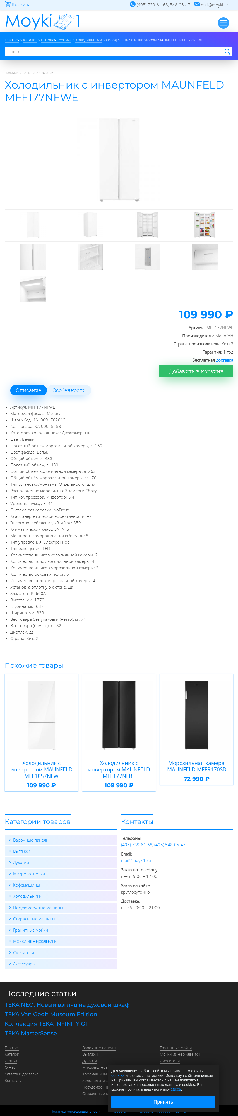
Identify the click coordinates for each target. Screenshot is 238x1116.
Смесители (23, 943)
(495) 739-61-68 (136, 836)
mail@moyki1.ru (136, 852)
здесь (176, 1089)
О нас (10, 1056)
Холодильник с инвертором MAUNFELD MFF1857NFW (41, 765)
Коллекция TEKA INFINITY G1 (46, 1013)
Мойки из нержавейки (35, 932)
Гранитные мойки (30, 921)
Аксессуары (24, 955)
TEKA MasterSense (31, 1023)
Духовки (21, 854)
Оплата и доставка (21, 1062)
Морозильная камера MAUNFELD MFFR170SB (196, 765)
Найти (226, 51)
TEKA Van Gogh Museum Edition (51, 1004)
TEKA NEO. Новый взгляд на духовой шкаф (67, 995)
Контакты (13, 1068)
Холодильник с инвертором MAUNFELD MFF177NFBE (119, 765)
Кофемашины (26, 876)
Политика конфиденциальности (75, 1099)
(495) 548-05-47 (170, 836)
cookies (117, 1076)
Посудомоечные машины (38, 899)
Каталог (12, 1043)
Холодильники (27, 887)
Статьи (11, 1049)
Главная (12, 1037)
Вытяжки (21, 843)
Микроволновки (29, 865)
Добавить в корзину (198, 369)
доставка (224, 359)
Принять (163, 1102)
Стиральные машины (34, 910)
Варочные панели (31, 832)
